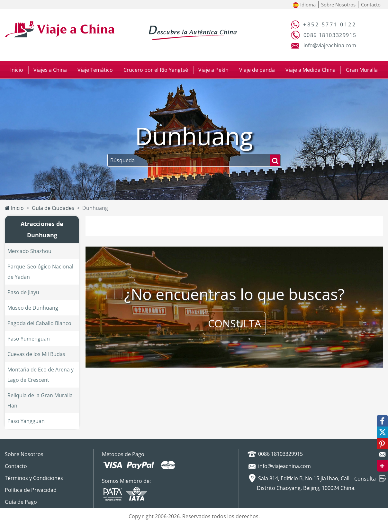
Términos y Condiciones (34, 478)
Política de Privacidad (31, 489)
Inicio (16, 69)
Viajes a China (50, 69)
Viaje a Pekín (213, 69)
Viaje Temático (95, 69)
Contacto (371, 4)
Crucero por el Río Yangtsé (155, 69)
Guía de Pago (21, 501)
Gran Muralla (362, 69)
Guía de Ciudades (53, 207)
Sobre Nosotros (338, 4)
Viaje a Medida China (310, 69)
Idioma (304, 4)
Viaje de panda (257, 69)
